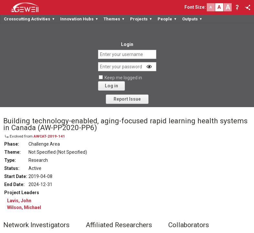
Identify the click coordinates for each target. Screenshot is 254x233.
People (167, 19)
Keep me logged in (123, 77)
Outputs (192, 19)
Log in (111, 85)
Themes (114, 19)
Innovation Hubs (79, 19)
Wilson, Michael (24, 207)
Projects (141, 19)
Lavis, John (19, 200)
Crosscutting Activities (29, 19)
